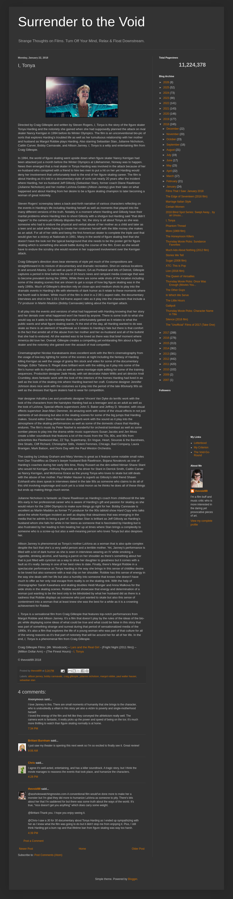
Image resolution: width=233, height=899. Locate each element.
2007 (166, 380)
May (169, 165)
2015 (166, 343)
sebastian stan (27, 680)
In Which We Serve (177, 295)
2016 (166, 337)
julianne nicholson (89, 676)
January (171, 186)
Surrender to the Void (81, 21)
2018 (166, 124)
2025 (166, 87)
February (172, 181)
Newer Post (26, 848)
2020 (166, 113)
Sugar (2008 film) (176, 260)
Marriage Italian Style (178, 201)
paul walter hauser (126, 676)
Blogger (132, 879)
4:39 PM (33, 833)
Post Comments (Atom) (48, 855)
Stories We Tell (175, 255)
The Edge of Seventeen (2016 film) (186, 196)
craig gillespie (71, 676)
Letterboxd (200, 443)
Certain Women (175, 206)
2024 (166, 92)
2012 (166, 358)
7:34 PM (33, 728)
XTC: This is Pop (176, 265)
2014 (166, 348)
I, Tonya (78, 651)
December (173, 128)
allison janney (35, 676)
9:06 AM (33, 750)
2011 (166, 364)
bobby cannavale (53, 676)
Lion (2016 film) (175, 271)
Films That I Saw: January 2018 (185, 191)
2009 (166, 374)
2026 (166, 82)
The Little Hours (175, 300)
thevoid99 (34, 788)
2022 (166, 103)
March (170, 176)
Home (82, 848)
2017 (166, 332)
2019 (166, 119)
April (169, 170)
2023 (166, 98)
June (169, 160)
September (173, 144)
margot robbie (107, 676)
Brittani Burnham (39, 740)
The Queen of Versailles (180, 276)
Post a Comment (33, 840)
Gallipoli (170, 305)
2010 (166, 369)
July (169, 155)
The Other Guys (175, 290)
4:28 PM (33, 776)
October (171, 139)
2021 (166, 108)
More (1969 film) (175, 231)
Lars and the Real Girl (85, 647)
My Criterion (201, 447)
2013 (166, 353)
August (171, 149)
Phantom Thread (176, 225)
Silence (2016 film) (177, 319)
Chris (31, 762)
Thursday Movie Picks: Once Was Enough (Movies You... (186, 283)
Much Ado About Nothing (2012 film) (187, 250)
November (173, 134)
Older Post (138, 848)
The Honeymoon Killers (180, 236)
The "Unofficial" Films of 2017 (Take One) (190, 324)
